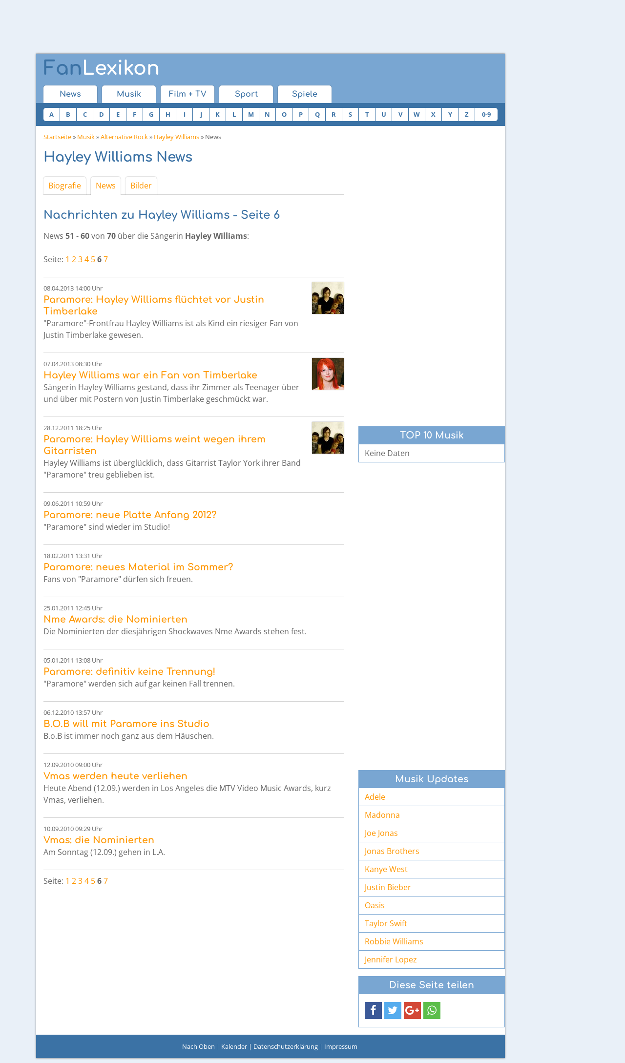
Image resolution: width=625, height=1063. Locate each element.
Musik (129, 94)
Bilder (141, 185)
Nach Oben (198, 1046)
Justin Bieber (388, 887)
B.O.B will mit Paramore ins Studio (126, 724)
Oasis (375, 905)
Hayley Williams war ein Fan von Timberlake (150, 375)
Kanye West (386, 869)
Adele (375, 797)
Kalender (234, 1046)
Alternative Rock (124, 136)
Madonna (382, 815)
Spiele (304, 94)
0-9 (486, 114)
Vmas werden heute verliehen (115, 776)
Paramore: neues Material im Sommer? (138, 567)
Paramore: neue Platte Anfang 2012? (129, 515)
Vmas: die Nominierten (98, 840)
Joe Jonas (381, 833)
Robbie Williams (394, 941)
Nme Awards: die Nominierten (115, 619)
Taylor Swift (386, 923)
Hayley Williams (176, 136)
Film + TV (188, 94)
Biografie (64, 185)
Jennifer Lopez (391, 959)
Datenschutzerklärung (285, 1046)
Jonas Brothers (392, 851)
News (70, 94)
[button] (373, 1010)
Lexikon (101, 68)
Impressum (340, 1046)
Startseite (57, 136)
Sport (246, 94)
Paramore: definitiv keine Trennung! (129, 672)
